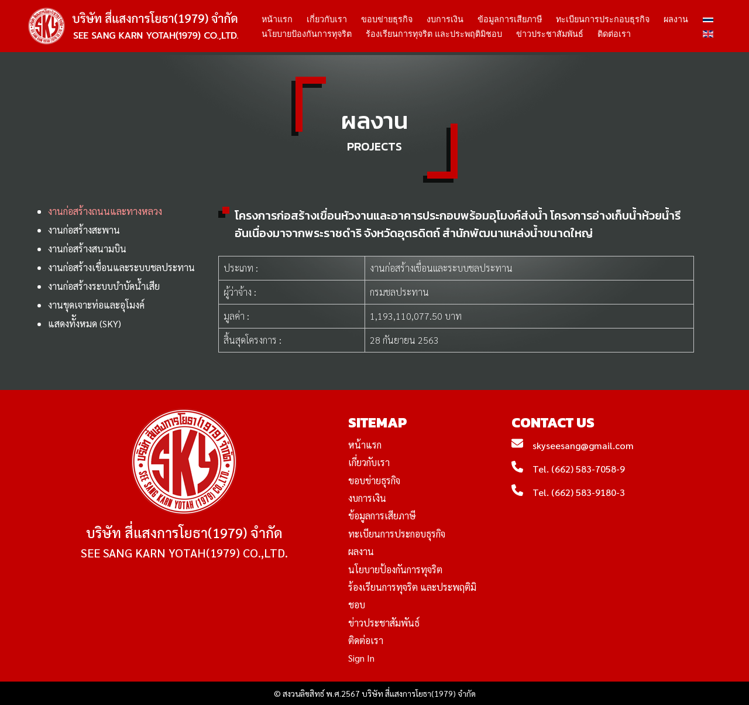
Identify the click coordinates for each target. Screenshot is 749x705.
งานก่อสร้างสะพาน (84, 230)
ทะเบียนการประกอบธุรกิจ (603, 19)
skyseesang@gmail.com (583, 445)
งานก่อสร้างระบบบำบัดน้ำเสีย (104, 286)
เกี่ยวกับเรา (327, 19)
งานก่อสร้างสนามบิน (87, 248)
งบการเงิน (445, 19)
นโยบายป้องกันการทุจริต (307, 34)
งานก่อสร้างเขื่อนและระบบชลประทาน (121, 267)
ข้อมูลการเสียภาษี (509, 19)
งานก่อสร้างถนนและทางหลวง (105, 211)
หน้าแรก (277, 19)
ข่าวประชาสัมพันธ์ (549, 34)
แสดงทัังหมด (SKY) (84, 323)
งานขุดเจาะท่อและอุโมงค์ (96, 305)
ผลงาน (676, 19)
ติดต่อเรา (614, 34)
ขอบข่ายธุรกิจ (387, 19)
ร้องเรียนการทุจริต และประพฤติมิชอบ (434, 34)
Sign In (361, 658)
